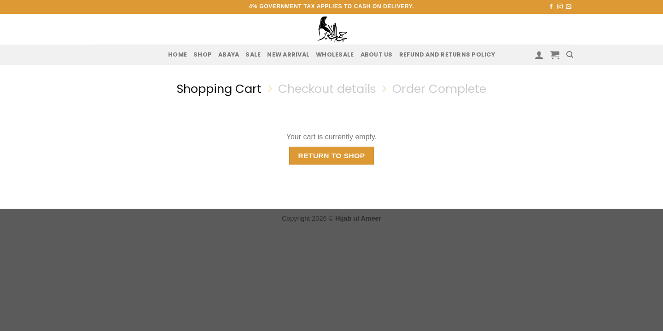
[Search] (569, 54)
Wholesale (335, 54)
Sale (253, 54)
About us (377, 54)
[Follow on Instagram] (560, 7)
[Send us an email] (568, 7)
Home (177, 54)
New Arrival (288, 54)
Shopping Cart (219, 89)
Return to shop (331, 156)
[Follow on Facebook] (551, 7)
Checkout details (327, 89)
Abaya (228, 54)
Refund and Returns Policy (447, 54)
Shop (202, 54)
